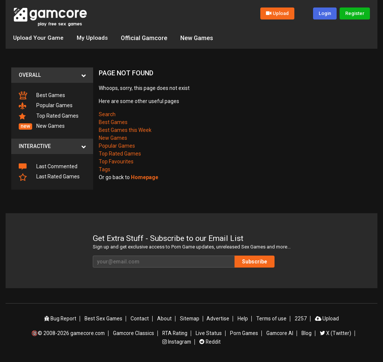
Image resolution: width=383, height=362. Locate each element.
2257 (300, 318)
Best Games (42, 95)
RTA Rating (176, 332)
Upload (277, 13)
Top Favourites (116, 161)
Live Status (209, 332)
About (165, 318)
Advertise (218, 318)
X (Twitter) (336, 332)
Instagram (177, 340)
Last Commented (48, 166)
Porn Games (244, 332)
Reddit (210, 340)
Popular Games (46, 106)
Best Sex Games (105, 318)
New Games (199, 37)
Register (354, 13)
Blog (307, 332)
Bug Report (61, 318)
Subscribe (262, 261)
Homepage (144, 177)
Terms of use (271, 318)
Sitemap (190, 318)
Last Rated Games (49, 177)
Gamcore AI (280, 332)
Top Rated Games (49, 116)
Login (325, 13)
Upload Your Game (38, 37)
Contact (141, 318)
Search (107, 114)
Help (242, 318)
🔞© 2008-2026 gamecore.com (68, 332)
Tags (104, 169)
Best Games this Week (125, 130)
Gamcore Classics (134, 332)
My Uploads (93, 37)
